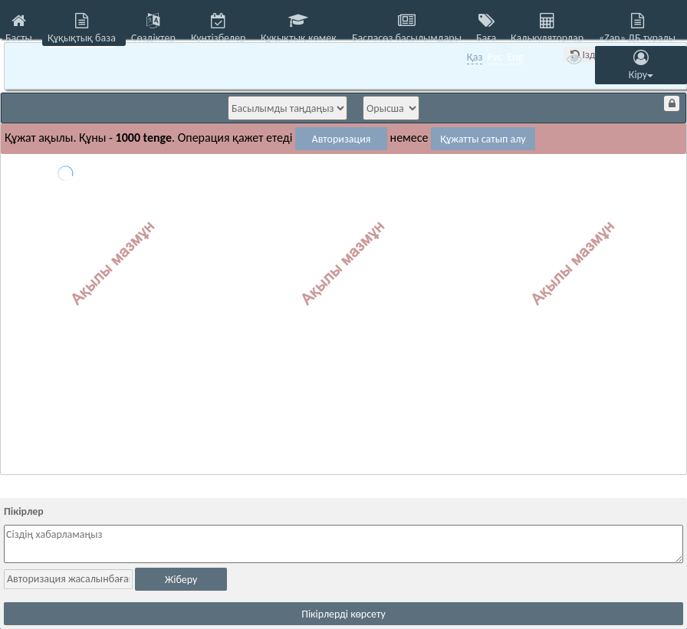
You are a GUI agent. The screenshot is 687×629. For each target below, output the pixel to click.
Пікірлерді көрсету (343, 614)
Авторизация (341, 139)
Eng (515, 57)
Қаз (475, 57)
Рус (495, 57)
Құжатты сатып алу (483, 139)
